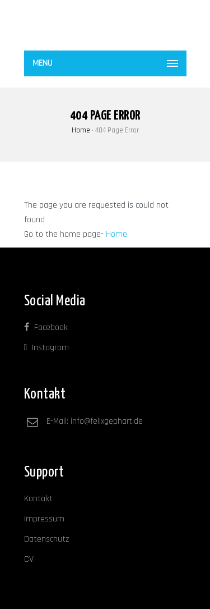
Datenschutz (46, 539)
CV (29, 559)
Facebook (46, 327)
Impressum (44, 519)
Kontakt (38, 499)
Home (81, 130)
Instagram (46, 348)
